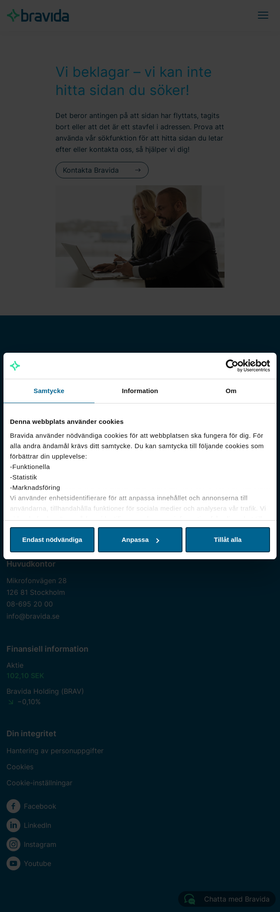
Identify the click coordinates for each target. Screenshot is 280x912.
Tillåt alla (228, 539)
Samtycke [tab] (49, 390)
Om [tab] (230, 390)
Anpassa (140, 539)
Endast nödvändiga (52, 539)
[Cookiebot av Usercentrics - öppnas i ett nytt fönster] (232, 365)
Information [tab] (140, 390)
